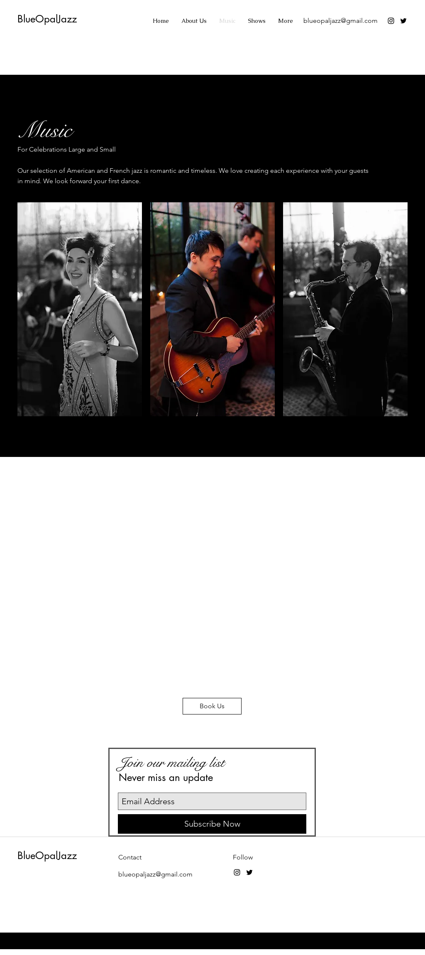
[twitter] (403, 21)
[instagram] (391, 21)
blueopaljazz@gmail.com (340, 21)
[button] (79, 309)
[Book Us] (212, 706)
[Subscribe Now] (212, 824)
